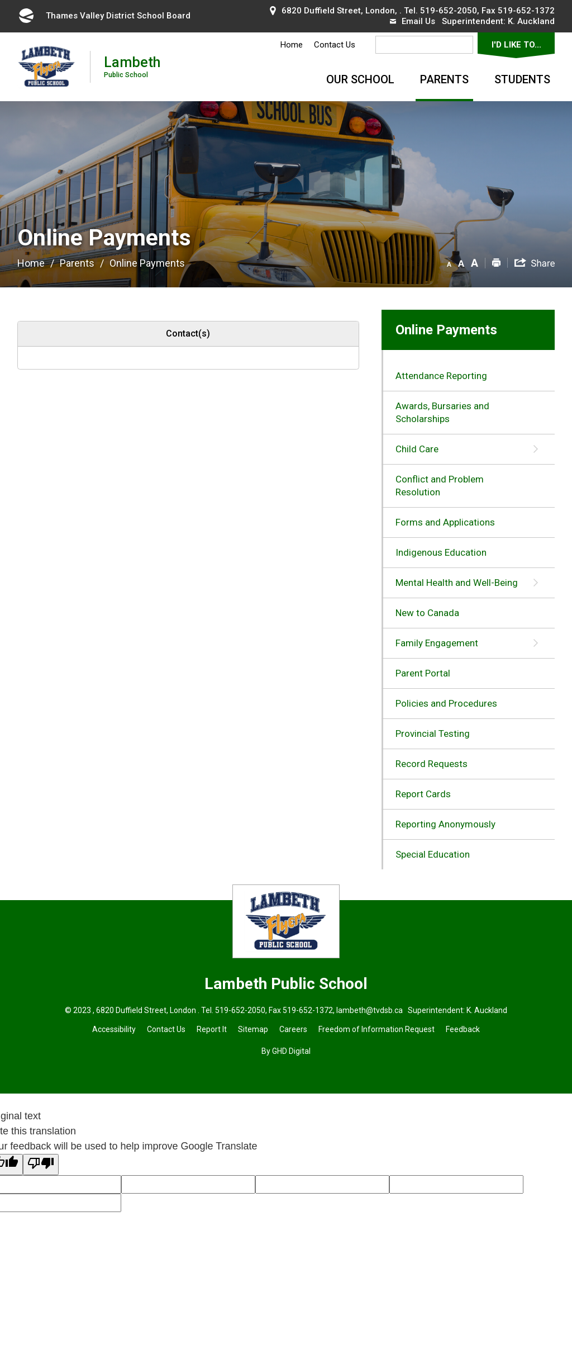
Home (291, 45)
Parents (444, 79)
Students (522, 79)
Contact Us (334, 45)
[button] (449, 262)
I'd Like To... (516, 45)
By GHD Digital (286, 1051)
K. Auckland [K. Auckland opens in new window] (531, 21)
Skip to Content (0, 0)
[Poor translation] (41, 1164)
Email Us (412, 21)
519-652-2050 (448, 11)
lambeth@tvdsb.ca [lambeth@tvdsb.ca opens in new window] (369, 1010)
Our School (360, 79)
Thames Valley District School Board (103, 15)
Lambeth (132, 66)
